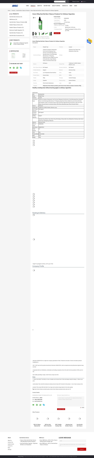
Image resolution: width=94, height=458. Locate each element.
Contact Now (57, 33)
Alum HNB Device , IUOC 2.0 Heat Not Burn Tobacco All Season (48, 444)
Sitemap (9, 449)
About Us (39, 5)
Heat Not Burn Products (14, 32)
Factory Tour (47, 5)
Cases (75, 5)
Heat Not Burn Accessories (15, 35)
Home (27, 5)
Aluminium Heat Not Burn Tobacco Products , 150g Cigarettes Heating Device (69, 425)
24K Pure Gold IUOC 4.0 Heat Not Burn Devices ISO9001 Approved (48, 425)
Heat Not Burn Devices (14, 16)
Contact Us (65, 5)
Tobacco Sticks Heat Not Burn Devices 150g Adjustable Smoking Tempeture (28, 441)
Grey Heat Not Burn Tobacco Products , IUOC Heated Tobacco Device (79, 425)
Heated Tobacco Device (14, 24)
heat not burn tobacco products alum (57, 389)
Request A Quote (75, 1)
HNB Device (12, 19)
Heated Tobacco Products (15, 27)
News (71, 5)
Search (67, 1)
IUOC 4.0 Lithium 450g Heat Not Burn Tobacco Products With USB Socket (37, 425)
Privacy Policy (21, 456)
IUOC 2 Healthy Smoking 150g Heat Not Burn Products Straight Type (58, 425)
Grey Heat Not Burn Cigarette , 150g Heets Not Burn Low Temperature (29, 444)
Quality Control (56, 5)
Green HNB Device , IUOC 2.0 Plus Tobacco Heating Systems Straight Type (48, 441)
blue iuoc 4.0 (68, 389)
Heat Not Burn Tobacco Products (23, 10)
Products (33, 5)
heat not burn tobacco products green (42, 389)
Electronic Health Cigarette (15, 30)
